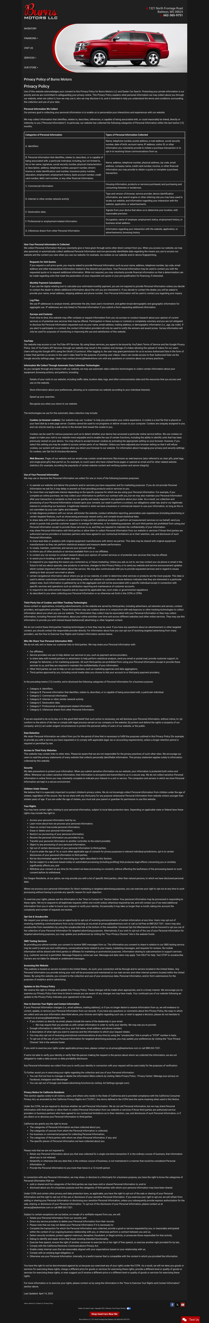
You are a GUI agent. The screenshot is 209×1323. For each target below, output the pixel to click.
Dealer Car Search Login (86, 1308)
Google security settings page (39, 358)
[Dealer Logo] (64, 11)
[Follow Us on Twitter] (177, 1305)
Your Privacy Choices (121, 1308)
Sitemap (108, 1308)
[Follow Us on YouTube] (183, 1305)
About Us (32, 1303)
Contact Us (39, 1303)
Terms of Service (151, 344)
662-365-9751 (173, 15)
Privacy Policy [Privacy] (48, 1303)
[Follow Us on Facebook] (172, 1305)
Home (26, 1303)
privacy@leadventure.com (89, 358)
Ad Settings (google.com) (116, 1083)
